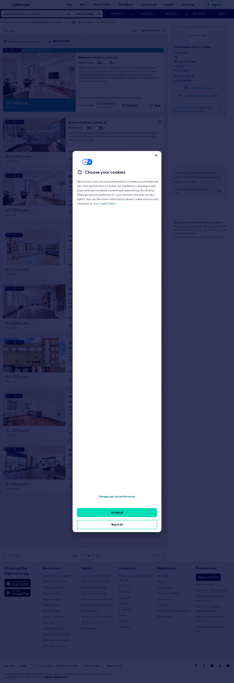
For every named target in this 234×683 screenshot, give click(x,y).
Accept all (117, 512)
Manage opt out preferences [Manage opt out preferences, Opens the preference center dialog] (117, 496)
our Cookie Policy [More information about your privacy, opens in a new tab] (105, 203)
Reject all (117, 524)
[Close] (156, 155)
